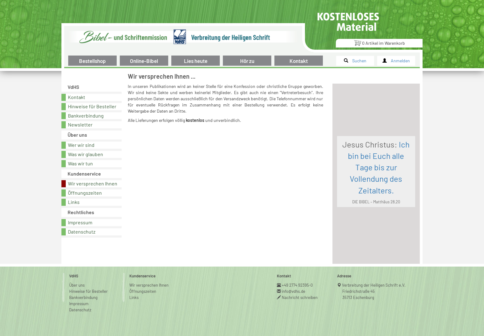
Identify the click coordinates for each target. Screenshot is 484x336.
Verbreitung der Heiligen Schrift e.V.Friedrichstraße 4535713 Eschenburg (374, 291)
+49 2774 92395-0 (297, 285)
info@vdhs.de (293, 291)
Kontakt (299, 61)
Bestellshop (92, 61)
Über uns (77, 285)
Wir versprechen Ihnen (92, 183)
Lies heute (195, 61)
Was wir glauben (85, 154)
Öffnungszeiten (85, 193)
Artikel (379, 42)
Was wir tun (80, 163)
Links (74, 202)
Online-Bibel (144, 61)
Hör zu (247, 61)
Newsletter (80, 124)
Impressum (80, 222)
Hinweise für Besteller (92, 106)
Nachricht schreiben (300, 297)
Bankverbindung (86, 115)
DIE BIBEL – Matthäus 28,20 (376, 201)
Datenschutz (81, 231)
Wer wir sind (81, 145)
